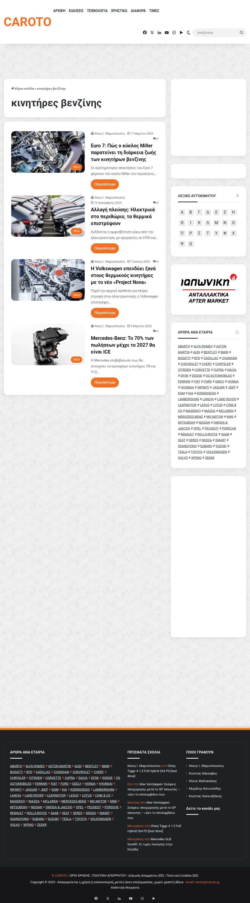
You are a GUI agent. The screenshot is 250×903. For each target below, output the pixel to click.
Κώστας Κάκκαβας (203, 773)
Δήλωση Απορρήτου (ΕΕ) (146, 875)
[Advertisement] (208, 556)
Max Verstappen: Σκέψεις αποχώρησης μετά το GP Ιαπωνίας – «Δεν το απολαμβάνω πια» (153, 789)
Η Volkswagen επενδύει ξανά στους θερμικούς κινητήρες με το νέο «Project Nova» (123, 275)
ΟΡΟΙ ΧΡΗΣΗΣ (80, 875)
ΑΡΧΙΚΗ (59, 11)
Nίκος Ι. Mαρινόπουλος (109, 133)
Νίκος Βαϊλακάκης (203, 781)
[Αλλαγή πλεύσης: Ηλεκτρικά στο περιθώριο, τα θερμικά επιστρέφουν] (48, 216)
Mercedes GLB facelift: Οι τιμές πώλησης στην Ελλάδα (150, 844)
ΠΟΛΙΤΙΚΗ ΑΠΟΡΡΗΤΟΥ (109, 875)
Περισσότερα (104, 184)
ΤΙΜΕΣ (154, 11)
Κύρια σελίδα (22, 88)
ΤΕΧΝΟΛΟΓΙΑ (97, 11)
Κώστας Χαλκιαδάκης (205, 796)
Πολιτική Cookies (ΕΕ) (182, 875)
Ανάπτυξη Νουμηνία (125, 887)
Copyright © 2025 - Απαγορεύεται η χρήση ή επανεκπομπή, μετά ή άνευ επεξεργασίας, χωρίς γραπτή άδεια (106, 882)
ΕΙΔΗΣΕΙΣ (76, 11)
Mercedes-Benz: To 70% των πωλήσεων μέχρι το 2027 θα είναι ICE (123, 345)
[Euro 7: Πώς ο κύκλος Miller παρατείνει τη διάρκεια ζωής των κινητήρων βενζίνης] (48, 152)
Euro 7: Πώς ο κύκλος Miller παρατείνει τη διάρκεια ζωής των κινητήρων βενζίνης (123, 152)
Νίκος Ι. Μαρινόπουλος (206, 766)
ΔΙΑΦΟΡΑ (138, 11)
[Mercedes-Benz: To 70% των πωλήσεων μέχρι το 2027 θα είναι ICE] (48, 344)
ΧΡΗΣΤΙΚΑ (119, 11)
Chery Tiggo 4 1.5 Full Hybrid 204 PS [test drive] (152, 771)
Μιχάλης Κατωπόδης (205, 788)
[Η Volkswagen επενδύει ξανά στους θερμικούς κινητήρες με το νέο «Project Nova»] (48, 280)
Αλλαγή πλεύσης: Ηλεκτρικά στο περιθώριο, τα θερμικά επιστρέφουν (123, 216)
